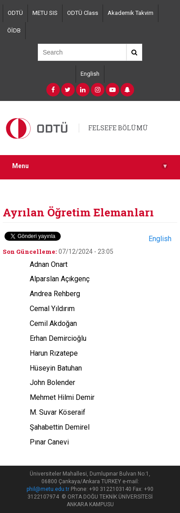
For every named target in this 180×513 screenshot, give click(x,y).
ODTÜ (15, 12)
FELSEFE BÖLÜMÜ (118, 128)
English (90, 73)
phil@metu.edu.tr (48, 489)
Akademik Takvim (130, 12)
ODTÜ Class (82, 12)
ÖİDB (14, 30)
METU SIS (45, 12)
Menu (90, 166)
